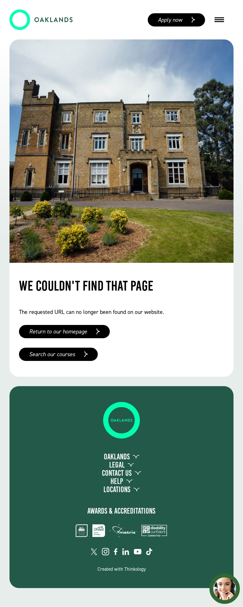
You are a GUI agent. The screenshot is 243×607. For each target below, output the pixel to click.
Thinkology (135, 569)
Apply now (170, 20)
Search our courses (52, 354)
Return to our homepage (58, 331)
